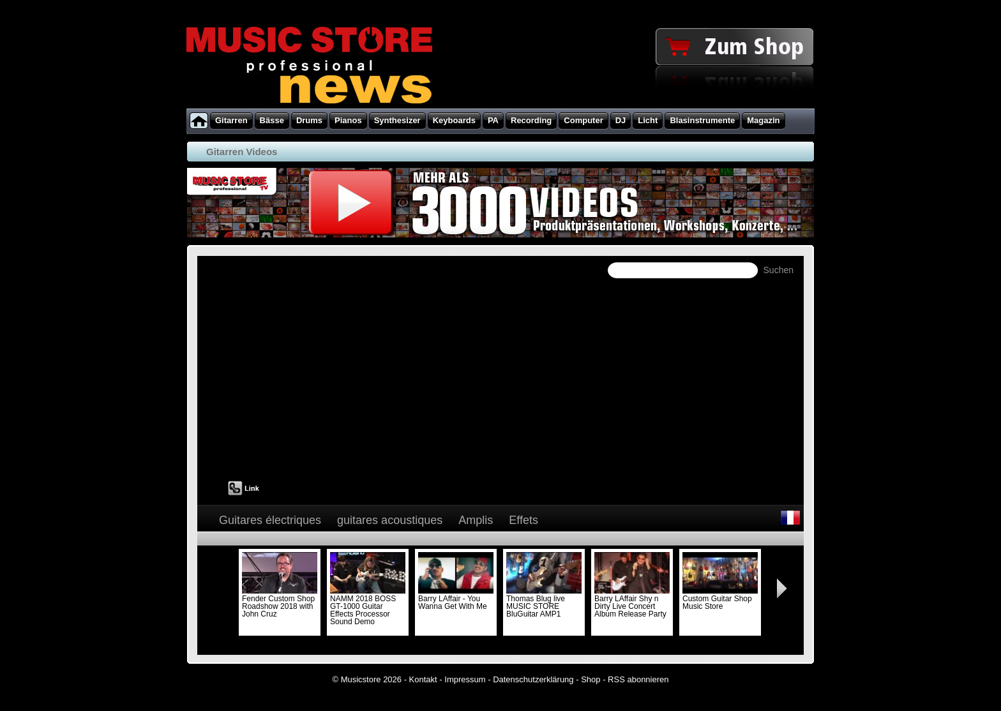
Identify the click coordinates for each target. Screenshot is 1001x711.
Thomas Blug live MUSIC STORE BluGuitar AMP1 (544, 602)
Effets (523, 520)
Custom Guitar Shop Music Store (720, 599)
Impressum (464, 679)
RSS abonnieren (638, 679)
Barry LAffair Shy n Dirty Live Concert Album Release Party (632, 602)
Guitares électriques (270, 520)
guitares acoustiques (389, 520)
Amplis (475, 520)
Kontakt (423, 679)
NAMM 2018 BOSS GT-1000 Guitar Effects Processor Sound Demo (367, 606)
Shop (590, 679)
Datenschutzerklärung (533, 679)
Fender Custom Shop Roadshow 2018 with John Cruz (279, 602)
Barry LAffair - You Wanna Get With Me (455, 599)
